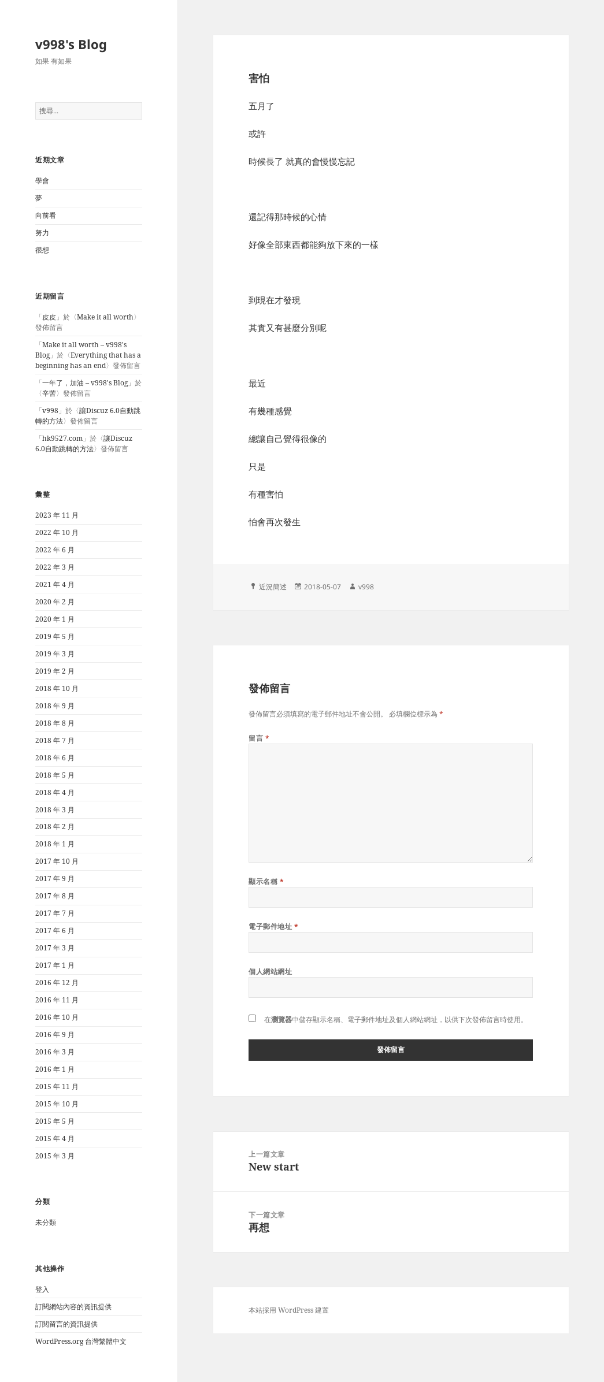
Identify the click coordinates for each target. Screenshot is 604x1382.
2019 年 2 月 (55, 671)
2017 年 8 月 (55, 896)
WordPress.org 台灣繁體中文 (81, 1341)
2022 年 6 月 (55, 550)
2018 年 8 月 (55, 723)
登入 (42, 1289)
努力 (42, 232)
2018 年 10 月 (57, 688)
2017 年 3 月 (55, 948)
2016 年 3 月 (55, 1052)
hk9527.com (62, 438)
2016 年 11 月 (57, 1000)
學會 (42, 180)
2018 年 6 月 (55, 758)
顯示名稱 (266, 881)
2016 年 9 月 (55, 1034)
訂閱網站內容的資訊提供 (73, 1307)
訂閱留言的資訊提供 (66, 1324)
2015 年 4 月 (55, 1138)
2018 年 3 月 (55, 810)
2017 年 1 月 (55, 965)
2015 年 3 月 (55, 1156)
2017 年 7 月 (55, 913)
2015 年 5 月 (55, 1121)
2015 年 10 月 (57, 1104)
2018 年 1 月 (55, 844)
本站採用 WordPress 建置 (289, 1310)
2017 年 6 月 (55, 930)
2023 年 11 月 (57, 515)
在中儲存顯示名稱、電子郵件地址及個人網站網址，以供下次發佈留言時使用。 (396, 1019)
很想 (42, 250)
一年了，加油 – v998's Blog (85, 383)
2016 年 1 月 (55, 1069)
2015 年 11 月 (57, 1086)
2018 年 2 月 (55, 826)
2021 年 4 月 (55, 584)
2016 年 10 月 (57, 1017)
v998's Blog (71, 44)
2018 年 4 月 (55, 792)
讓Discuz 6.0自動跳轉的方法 (83, 443)
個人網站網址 (270, 971)
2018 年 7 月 (55, 740)
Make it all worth (105, 317)
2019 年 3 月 (55, 654)
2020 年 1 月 (55, 619)
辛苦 (49, 393)
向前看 (45, 215)
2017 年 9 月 (55, 878)
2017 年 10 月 (57, 861)
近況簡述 (273, 587)
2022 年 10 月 (57, 532)
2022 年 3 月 (55, 567)
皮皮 (49, 317)
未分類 (45, 1222)
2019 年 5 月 (55, 636)
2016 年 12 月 (57, 982)
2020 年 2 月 (55, 602)
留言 (259, 738)
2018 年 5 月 (55, 775)
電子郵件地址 (273, 926)
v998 (50, 410)
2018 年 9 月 (55, 706)
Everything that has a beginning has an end (88, 360)
